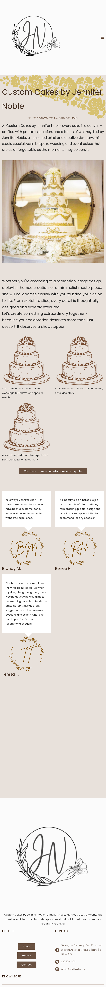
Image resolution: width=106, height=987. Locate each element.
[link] (53, 119)
